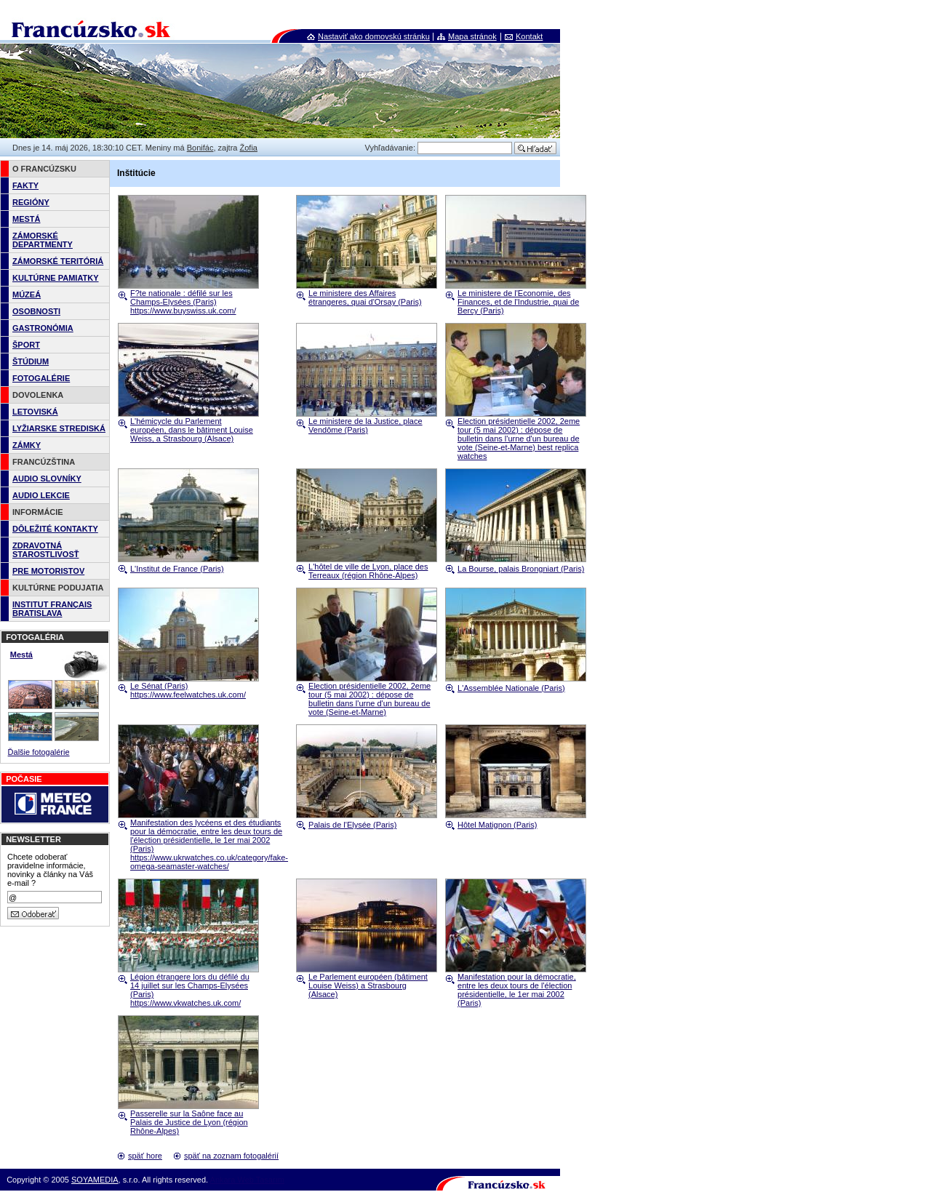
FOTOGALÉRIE (41, 378)
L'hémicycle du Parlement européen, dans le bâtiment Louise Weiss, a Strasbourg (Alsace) (191, 430)
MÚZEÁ (26, 294)
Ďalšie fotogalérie (39, 752)
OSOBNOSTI (36, 311)
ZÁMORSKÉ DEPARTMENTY (42, 240)
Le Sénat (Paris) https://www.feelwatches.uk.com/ (188, 690)
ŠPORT (26, 344)
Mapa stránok (472, 36)
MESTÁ (26, 219)
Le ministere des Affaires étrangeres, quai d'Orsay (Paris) (365, 297)
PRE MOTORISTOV (48, 571)
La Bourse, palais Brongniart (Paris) (520, 568)
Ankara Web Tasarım (247, 1179)
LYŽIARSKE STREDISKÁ (58, 428)
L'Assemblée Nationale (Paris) (511, 688)
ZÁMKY (26, 445)
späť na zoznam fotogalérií (231, 1155)
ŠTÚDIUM (30, 361)
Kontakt (529, 36)
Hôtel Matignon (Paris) (497, 824)
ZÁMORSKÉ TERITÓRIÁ (57, 261)
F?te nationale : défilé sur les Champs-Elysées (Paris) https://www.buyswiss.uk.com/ (183, 302)
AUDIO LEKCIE (41, 495)
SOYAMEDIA (95, 1179)
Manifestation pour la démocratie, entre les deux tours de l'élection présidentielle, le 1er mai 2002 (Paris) (516, 989)
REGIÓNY (30, 202)
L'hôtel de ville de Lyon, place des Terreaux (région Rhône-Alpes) (368, 571)
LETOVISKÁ (35, 411)
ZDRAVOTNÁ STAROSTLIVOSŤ (45, 550)
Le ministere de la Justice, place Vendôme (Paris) (365, 425)
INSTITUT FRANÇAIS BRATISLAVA (52, 608)
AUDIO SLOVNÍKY (46, 478)
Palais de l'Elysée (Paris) (352, 824)
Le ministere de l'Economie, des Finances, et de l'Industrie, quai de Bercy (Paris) (518, 302)
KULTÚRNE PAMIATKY (55, 277)
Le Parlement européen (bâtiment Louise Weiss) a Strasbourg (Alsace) (368, 985)
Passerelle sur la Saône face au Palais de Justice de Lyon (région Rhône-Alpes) (189, 1122)
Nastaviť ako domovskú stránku (374, 36)
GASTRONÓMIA (42, 328)
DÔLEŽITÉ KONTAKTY (55, 528)
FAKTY (25, 185)
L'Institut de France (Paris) (177, 568)
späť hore (145, 1155)
